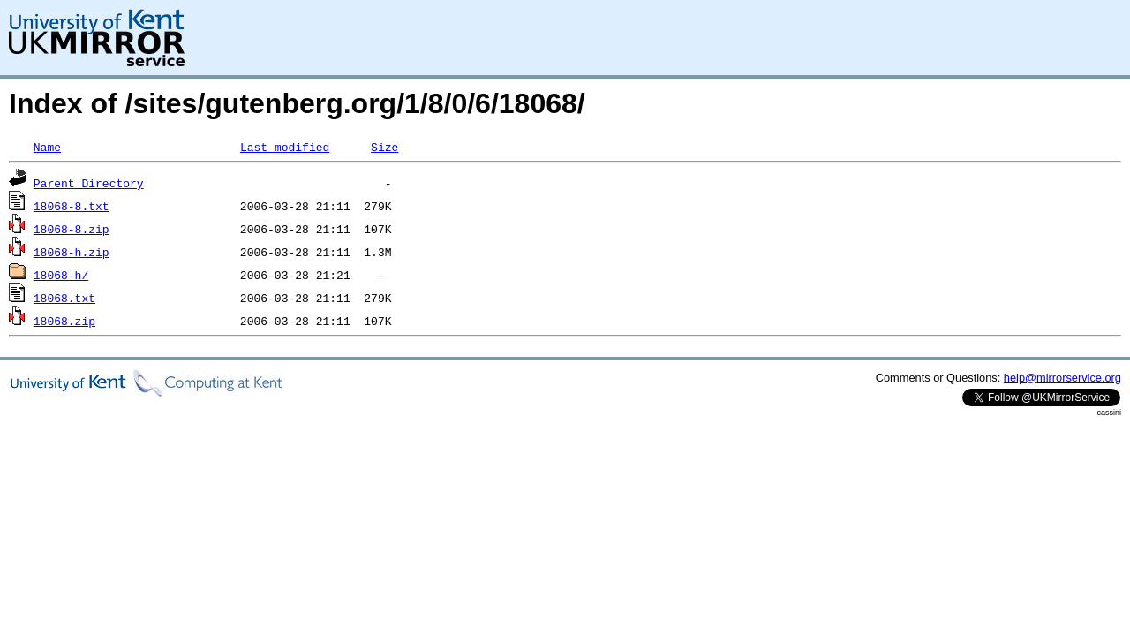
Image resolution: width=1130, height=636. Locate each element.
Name (47, 147)
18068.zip (64, 321)
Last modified (284, 147)
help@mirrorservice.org (1062, 377)
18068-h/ (61, 275)
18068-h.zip (71, 252)
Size (384, 147)
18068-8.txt (71, 206)
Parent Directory (89, 183)
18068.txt (64, 298)
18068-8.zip (71, 229)
